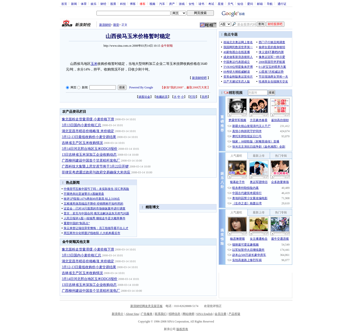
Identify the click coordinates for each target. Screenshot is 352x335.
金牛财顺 (167, 45)
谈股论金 (144, 96)
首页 (64, 3)
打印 (193, 96)
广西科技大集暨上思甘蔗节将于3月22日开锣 (95, 166)
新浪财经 (105, 25)
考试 (211, 3)
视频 (152, 3)
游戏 (182, 3)
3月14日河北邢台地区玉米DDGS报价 (89, 149)
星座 (221, 3)
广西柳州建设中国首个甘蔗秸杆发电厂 (91, 160)
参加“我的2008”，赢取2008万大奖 (185, 87)
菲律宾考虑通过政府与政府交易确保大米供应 (96, 172)
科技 (123, 3)
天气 (230, 3)
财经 (103, 3)
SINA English (204, 314)
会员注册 (220, 314)
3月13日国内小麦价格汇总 (81, 125)
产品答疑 (234, 314)
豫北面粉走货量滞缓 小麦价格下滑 (88, 119)
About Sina (132, 314)
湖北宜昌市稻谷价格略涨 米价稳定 (88, 131)
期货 (116, 25)
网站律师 (188, 314)
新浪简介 (117, 314)
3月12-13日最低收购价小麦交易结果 (89, 137)
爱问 (250, 3)
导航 (270, 3)
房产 (172, 3)
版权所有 (182, 329)
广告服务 (147, 314)
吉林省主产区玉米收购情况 (82, 143)
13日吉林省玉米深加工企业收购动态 (89, 154)
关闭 (204, 96)
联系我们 (161, 314)
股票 (113, 3)
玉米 (94, 64)
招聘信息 (174, 314)
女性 (191, 3)
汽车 (162, 3)
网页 (73, 87)
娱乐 (94, 3)
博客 (133, 3)
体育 (84, 3)
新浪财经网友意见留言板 (146, 306)
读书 (201, 3)
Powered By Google (141, 87)
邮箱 (260, 3)
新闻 (74, 3)
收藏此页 (162, 96)
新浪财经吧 (199, 78)
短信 (240, 3)
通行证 (282, 3)
